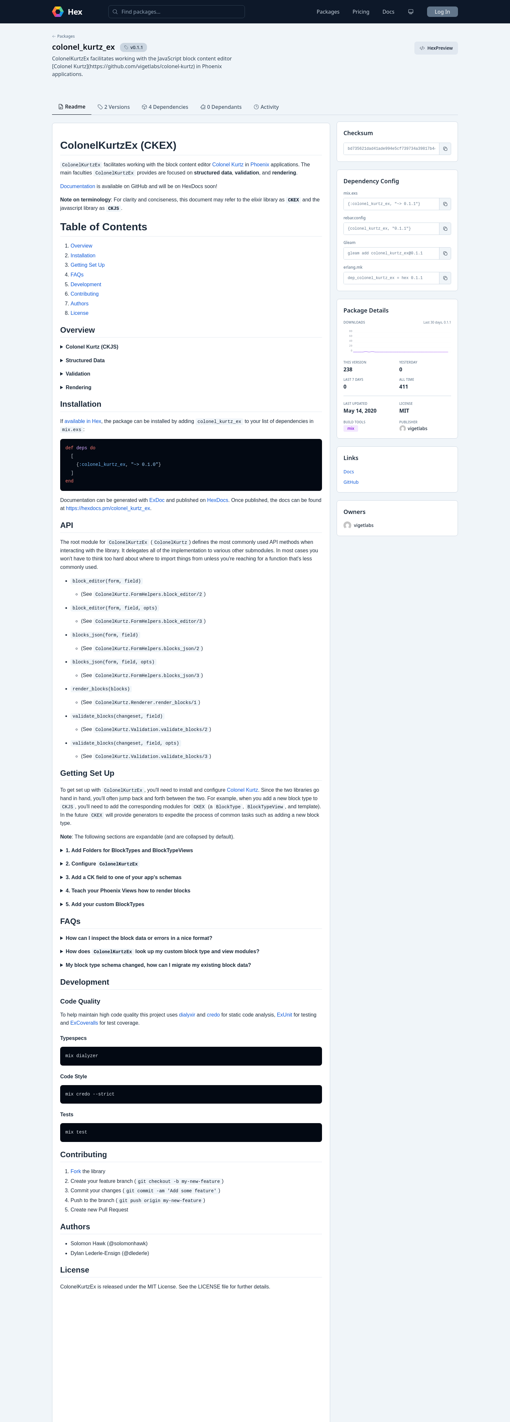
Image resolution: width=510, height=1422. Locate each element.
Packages (328, 11)
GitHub (351, 482)
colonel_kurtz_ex (83, 46)
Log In (442, 11)
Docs (388, 11)
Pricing (361, 11)
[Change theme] (411, 11)
